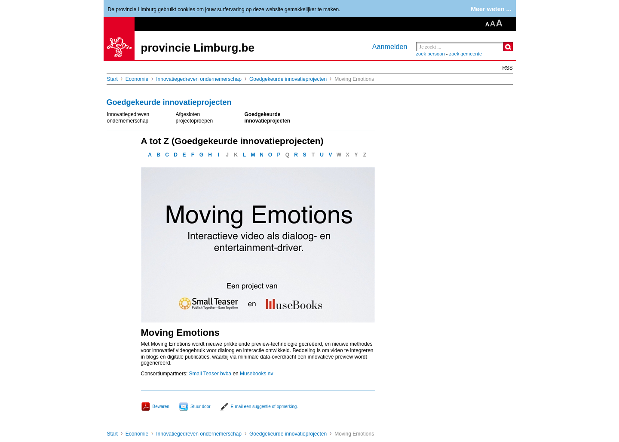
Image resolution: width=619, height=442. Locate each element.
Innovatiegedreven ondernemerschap (199, 79)
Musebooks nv (256, 374)
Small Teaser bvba (211, 374)
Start (112, 79)
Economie (137, 79)
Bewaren (161, 406)
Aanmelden (390, 46)
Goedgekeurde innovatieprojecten (288, 79)
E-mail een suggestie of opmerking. (264, 406)
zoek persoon (430, 53)
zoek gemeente (465, 53)
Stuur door (200, 406)
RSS (508, 68)
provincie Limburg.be (197, 47)
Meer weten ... (491, 9)
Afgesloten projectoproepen (194, 117)
